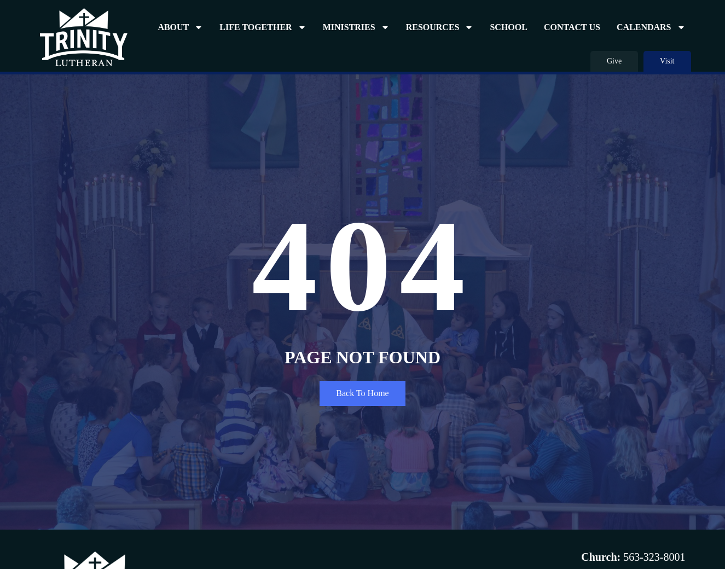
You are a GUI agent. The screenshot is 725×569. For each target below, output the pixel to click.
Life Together (262, 27)
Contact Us (572, 27)
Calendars (651, 27)
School (508, 27)
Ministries (356, 27)
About (180, 27)
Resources (440, 27)
